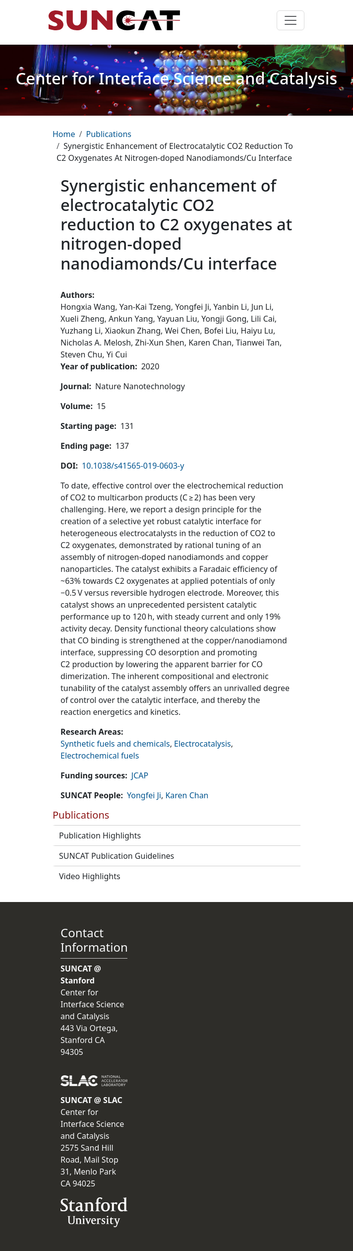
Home (64, 134)
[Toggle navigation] (290, 20)
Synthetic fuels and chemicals (115, 743)
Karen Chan (186, 795)
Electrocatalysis (202, 743)
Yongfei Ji (144, 795)
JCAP (139, 775)
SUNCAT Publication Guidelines (116, 855)
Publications (108, 134)
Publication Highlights (100, 835)
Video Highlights (89, 876)
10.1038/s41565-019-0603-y (133, 465)
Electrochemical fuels (99, 755)
